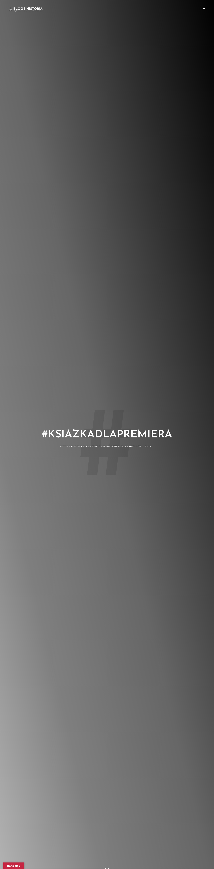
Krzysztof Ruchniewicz (84, 446)
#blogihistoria (116, 446)
